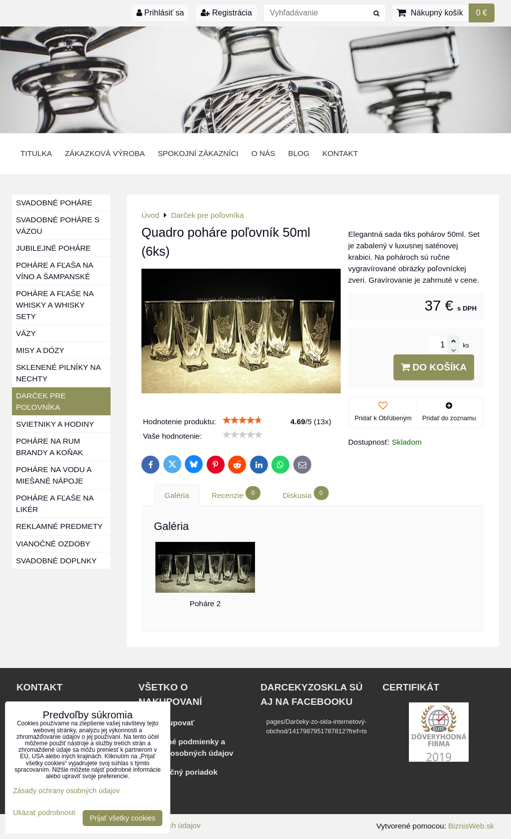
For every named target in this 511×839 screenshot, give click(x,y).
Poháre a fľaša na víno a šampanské (54, 271)
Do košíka (434, 367)
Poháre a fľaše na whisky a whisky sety (55, 305)
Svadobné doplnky (56, 560)
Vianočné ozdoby (53, 543)
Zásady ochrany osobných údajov (66, 791)
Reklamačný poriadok (178, 772)
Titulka (36, 153)
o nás (263, 153)
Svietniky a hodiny (55, 424)
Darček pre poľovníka (41, 401)
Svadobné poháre (54, 202)
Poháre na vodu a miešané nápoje (54, 475)
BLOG (299, 153)
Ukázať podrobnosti (44, 813)
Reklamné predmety (59, 526)
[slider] (242, 420)
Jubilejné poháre (53, 248)
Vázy (26, 333)
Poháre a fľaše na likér (55, 503)
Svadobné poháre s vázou (58, 225)
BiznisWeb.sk (471, 826)
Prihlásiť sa (160, 12)
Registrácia (226, 12)
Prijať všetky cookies (122, 818)
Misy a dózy (40, 350)
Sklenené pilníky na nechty (58, 373)
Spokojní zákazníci (198, 153)
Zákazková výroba (104, 153)
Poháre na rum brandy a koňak (49, 447)
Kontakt (340, 153)
